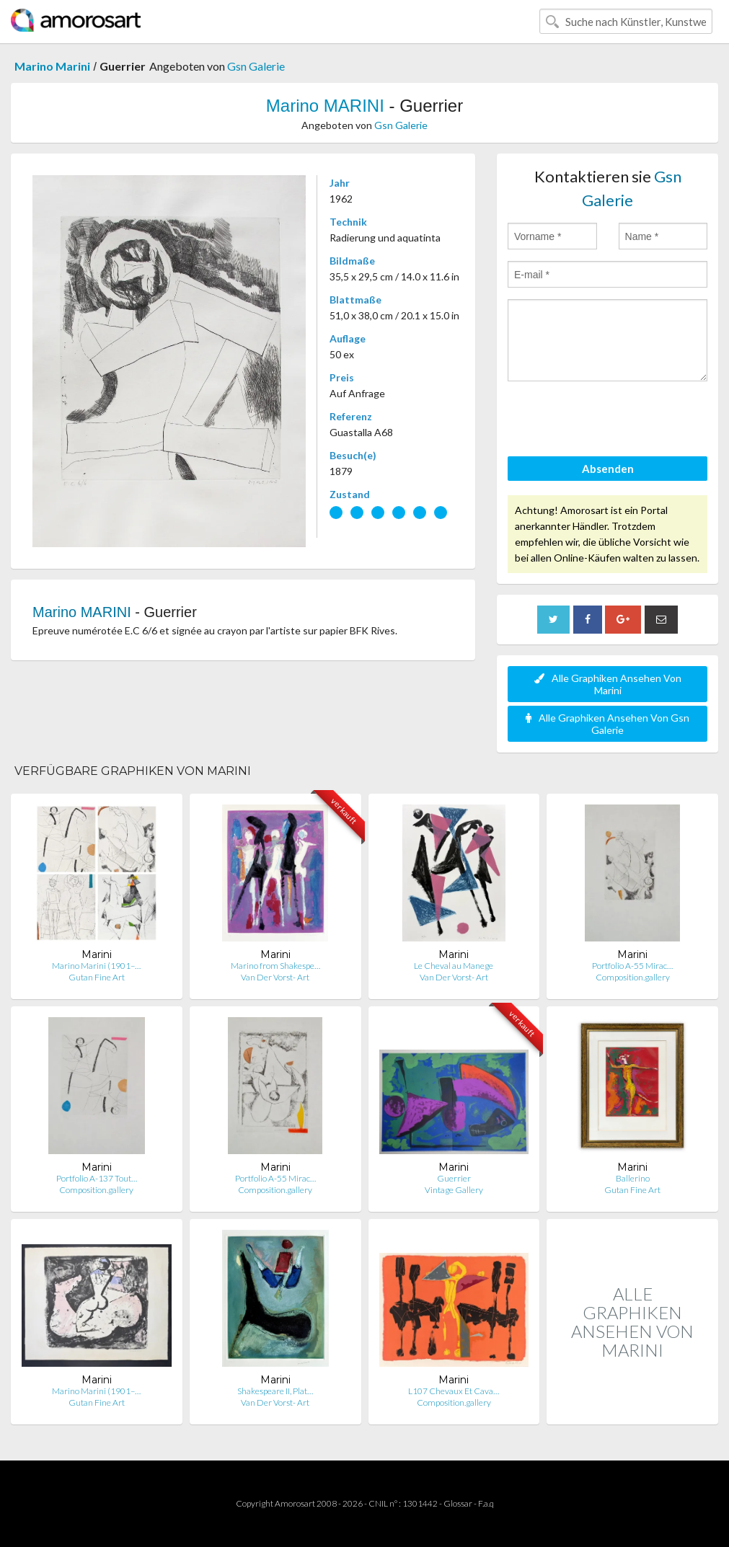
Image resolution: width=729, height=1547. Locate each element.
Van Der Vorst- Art (275, 977)
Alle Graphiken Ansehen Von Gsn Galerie (607, 724)
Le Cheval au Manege (453, 965)
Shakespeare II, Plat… (275, 1391)
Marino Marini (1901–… (96, 965)
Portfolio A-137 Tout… (96, 1178)
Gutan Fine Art (97, 977)
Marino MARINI (325, 105)
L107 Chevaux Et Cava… (453, 1391)
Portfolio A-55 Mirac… (632, 965)
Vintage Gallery (454, 1189)
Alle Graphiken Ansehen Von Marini (607, 684)
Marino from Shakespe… (275, 965)
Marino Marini (52, 66)
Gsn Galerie (256, 66)
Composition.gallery (633, 977)
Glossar (457, 1503)
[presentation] (617, 421)
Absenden (608, 468)
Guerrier (454, 1178)
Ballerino (633, 1178)
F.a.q (486, 1503)
